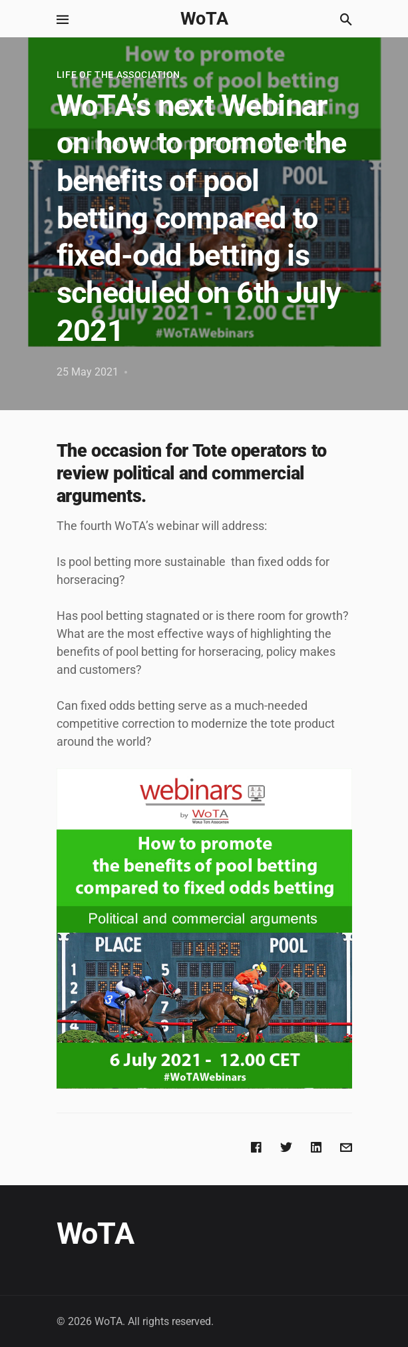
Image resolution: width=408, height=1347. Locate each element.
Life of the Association (119, 74)
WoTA (204, 18)
